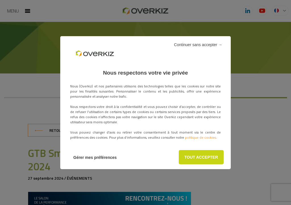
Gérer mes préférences (95, 157)
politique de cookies (200, 137)
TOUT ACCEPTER (201, 157)
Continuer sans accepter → (198, 44)
